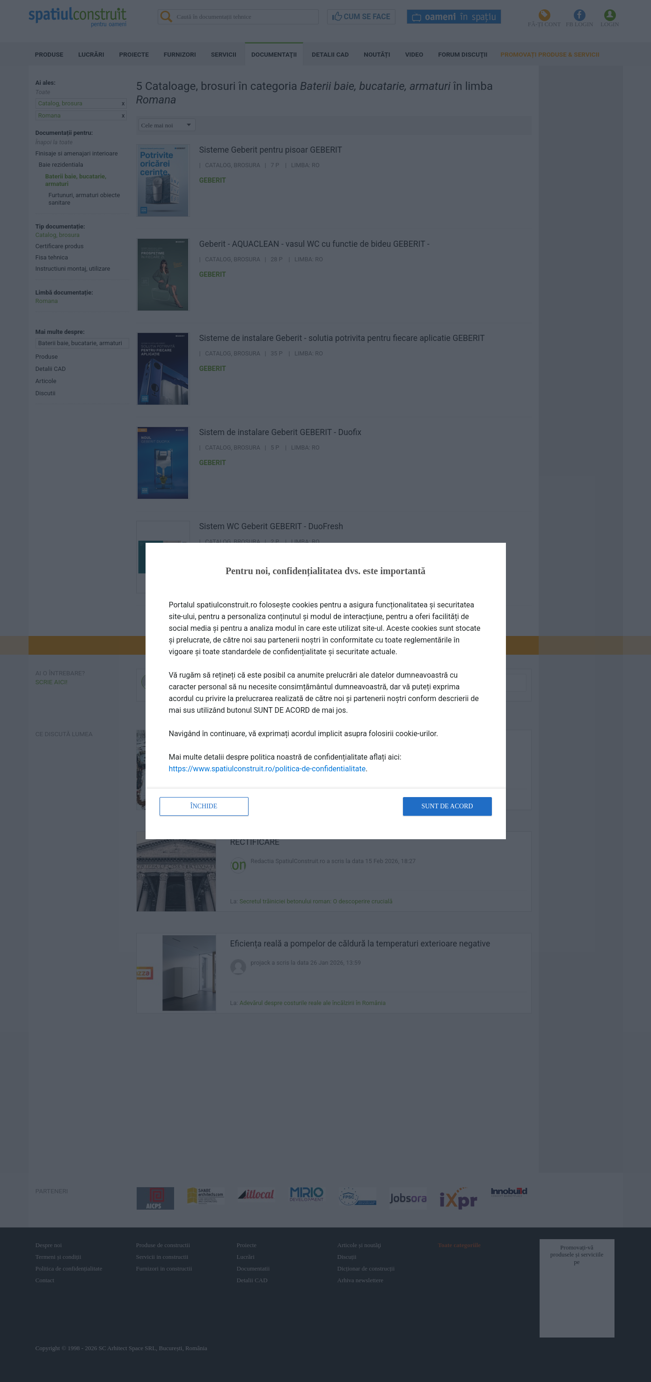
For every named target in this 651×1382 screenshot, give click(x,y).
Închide (204, 806)
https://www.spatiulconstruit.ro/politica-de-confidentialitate (267, 768)
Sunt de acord (447, 806)
